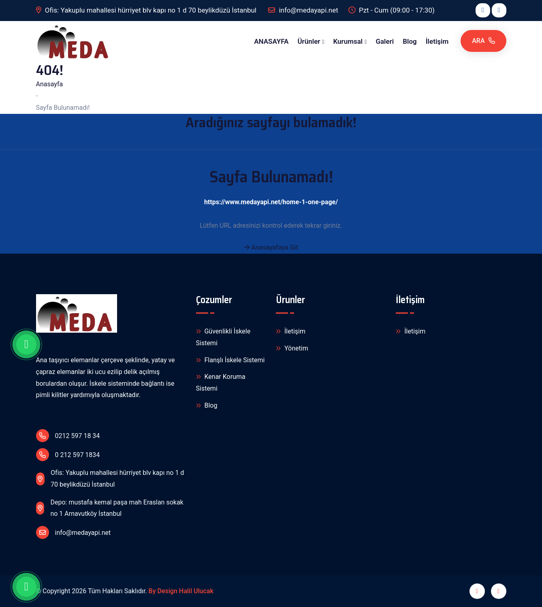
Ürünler (308, 41)
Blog (410, 41)
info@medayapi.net (73, 532)
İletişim (437, 41)
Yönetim (292, 349)
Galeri (385, 41)
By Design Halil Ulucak (181, 591)
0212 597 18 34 (68, 435)
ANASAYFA (271, 41)
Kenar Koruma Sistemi (220, 382)
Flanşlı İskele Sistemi (230, 360)
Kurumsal (348, 41)
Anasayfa (49, 84)
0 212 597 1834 (68, 454)
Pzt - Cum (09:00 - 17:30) (391, 10)
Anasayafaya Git (271, 247)
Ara (483, 41)
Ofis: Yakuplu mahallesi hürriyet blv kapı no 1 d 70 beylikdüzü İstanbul (147, 10)
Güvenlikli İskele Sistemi (223, 337)
